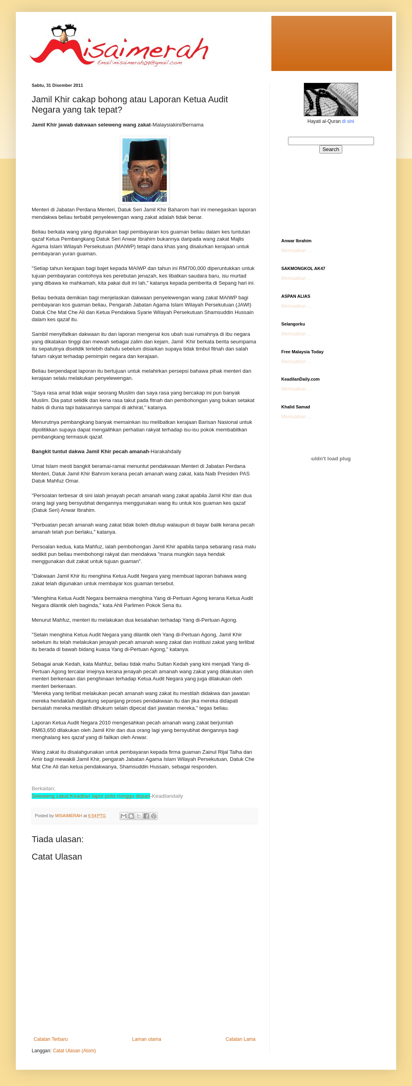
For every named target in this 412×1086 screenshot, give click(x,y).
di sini (348, 121)
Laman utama (146, 1039)
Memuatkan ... (296, 250)
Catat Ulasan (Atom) (74, 1050)
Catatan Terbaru (51, 1039)
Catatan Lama (241, 1039)
